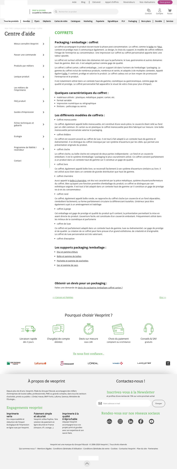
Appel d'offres (112, 2)
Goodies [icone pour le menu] (26, 21)
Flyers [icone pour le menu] (36, 21)
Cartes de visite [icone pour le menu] (60, 21)
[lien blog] (109, 422)
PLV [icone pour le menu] (123, 21)
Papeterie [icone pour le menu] (100, 21)
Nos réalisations (147, 2)
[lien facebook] (141, 422)
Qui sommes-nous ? (27, 448)
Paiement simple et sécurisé (43, 415)
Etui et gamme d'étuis (67, 252)
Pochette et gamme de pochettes (72, 260)
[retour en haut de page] (87, 463)
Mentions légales (44, 448)
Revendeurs (129, 2)
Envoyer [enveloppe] (159, 403)
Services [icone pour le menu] (169, 21)
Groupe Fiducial (81, 444)
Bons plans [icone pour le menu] (146, 21)
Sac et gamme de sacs (67, 265)
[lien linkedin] (130, 422)
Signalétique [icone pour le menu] (113, 21)
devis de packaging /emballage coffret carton (100, 287)
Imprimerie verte (13, 415)
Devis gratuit (165, 2)
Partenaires (153, 448)
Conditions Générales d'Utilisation (67, 448)
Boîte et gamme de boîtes (69, 256)
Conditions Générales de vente (96, 448)
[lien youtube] (152, 422)
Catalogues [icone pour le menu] (75, 21)
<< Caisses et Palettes (63, 297)
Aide (74, 2)
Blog (83, 2)
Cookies (114, 448)
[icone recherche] (56, 12)
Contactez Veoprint (127, 448)
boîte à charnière (78, 180)
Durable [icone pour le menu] (158, 21)
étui (160, 46)
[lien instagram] (120, 422)
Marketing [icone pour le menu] (88, 21)
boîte (151, 46)
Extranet (97, 2)
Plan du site (142, 448)
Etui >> (163, 297)
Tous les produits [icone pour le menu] (11, 21)
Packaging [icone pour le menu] (132, 21)
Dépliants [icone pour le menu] (47, 21)
